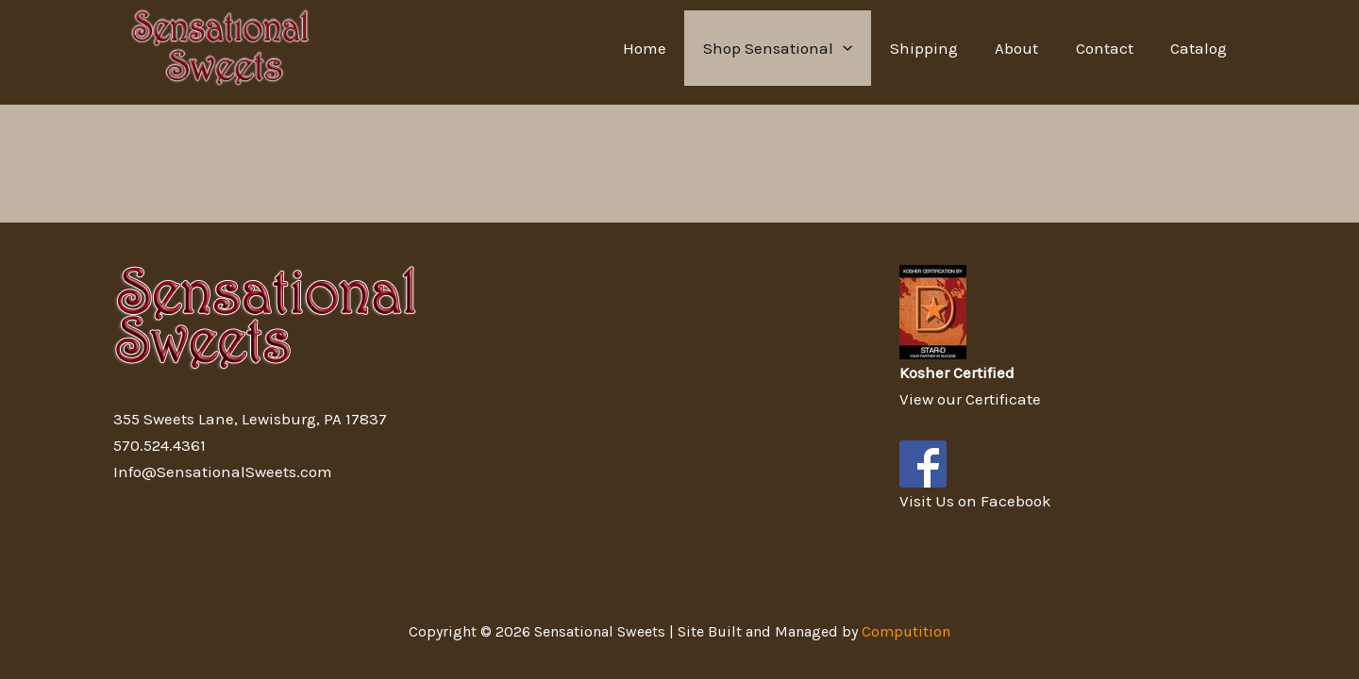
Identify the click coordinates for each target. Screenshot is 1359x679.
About (1029, 48)
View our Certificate (970, 398)
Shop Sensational (801, 48)
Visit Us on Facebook (975, 500)
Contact (1112, 48)
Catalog (1201, 48)
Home (673, 48)
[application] (866, 48)
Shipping (942, 48)
